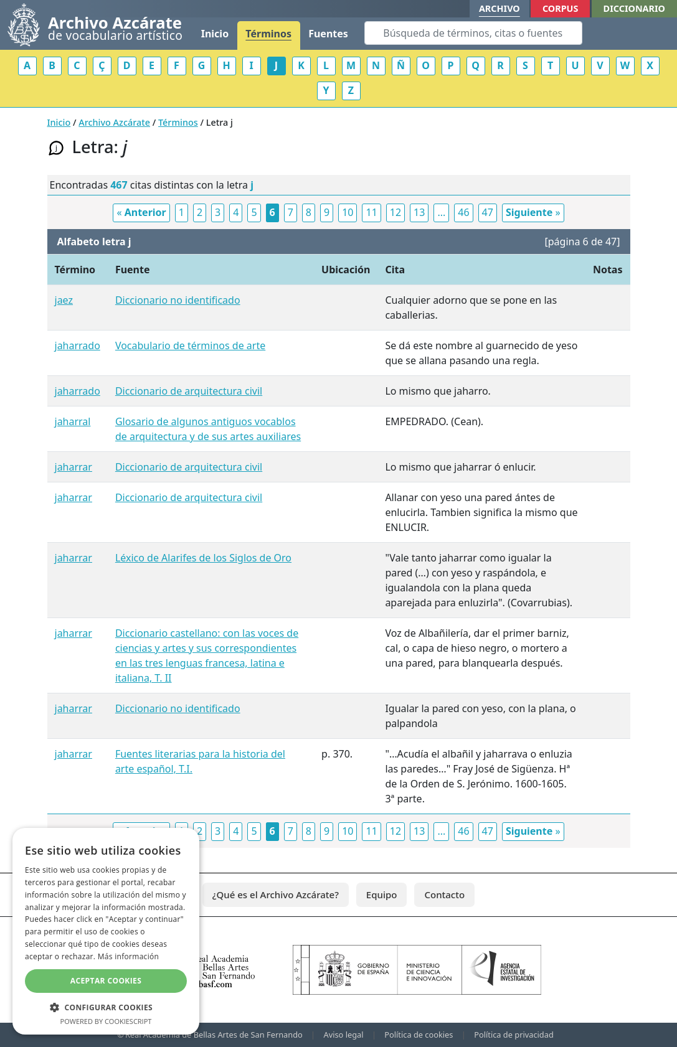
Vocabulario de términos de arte (190, 345)
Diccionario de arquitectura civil (188, 391)
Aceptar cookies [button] (105, 980)
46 (463, 212)
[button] (106, 1007)
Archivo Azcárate (114, 122)
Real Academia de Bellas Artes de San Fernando (214, 1034)
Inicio (215, 33)
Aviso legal (344, 1034)
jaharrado (77, 345)
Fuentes (328, 33)
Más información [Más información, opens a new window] (128, 956)
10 (347, 212)
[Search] (473, 33)
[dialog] (105, 931)
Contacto (444, 894)
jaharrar (73, 467)
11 (371, 212)
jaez (64, 300)
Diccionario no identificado (177, 300)
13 (419, 212)
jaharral (73, 421)
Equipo (381, 894)
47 (487, 212)
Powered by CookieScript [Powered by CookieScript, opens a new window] (106, 1021)
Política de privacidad (514, 1034)
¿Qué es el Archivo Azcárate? (275, 894)
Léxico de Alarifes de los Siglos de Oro (203, 558)
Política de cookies (418, 1034)
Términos (268, 33)
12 (395, 212)
